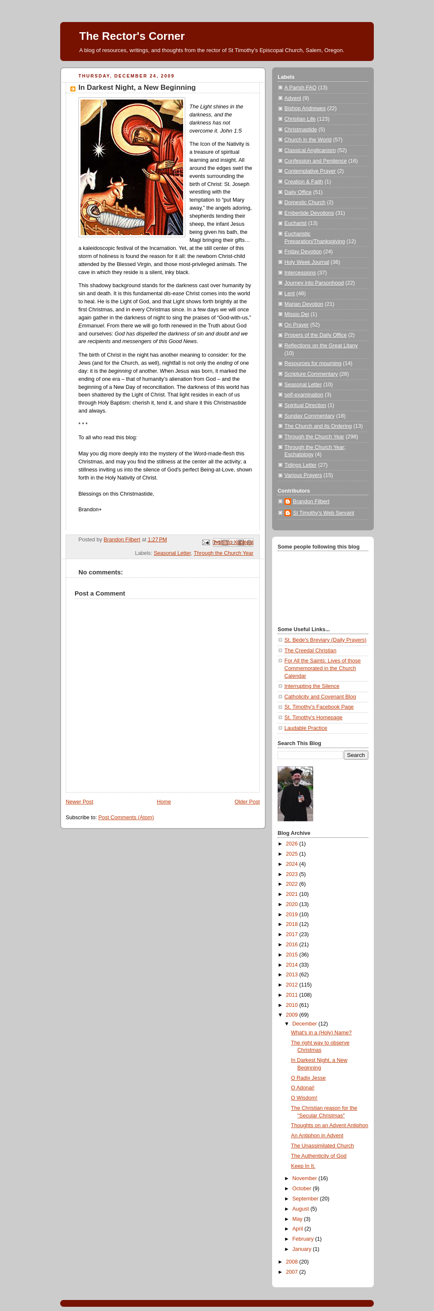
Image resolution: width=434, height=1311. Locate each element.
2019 (293, 914)
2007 (293, 1272)
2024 (293, 864)
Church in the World (307, 140)
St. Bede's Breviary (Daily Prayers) (325, 640)
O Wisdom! (304, 1098)
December (305, 1024)
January (302, 1249)
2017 (293, 934)
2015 (293, 955)
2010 (293, 1005)
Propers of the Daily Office (315, 335)
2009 (293, 1015)
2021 (293, 894)
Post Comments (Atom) (126, 817)
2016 (293, 945)
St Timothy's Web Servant (323, 513)
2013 (293, 975)
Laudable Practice (305, 728)
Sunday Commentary (309, 416)
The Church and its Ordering (318, 426)
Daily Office (298, 192)
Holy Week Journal (306, 262)
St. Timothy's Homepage (313, 718)
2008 (293, 1262)
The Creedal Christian (310, 651)
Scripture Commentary (311, 374)
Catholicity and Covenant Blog (320, 697)
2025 (293, 854)
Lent (289, 294)
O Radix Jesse (308, 1078)
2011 (293, 995)
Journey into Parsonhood (314, 283)
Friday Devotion (303, 252)
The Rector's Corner (132, 36)
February (303, 1239)
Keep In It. (303, 1166)
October (302, 1189)
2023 (293, 874)
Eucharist (295, 223)
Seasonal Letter (172, 553)
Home (164, 802)
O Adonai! (302, 1088)
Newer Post (79, 802)
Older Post (247, 802)
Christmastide (300, 130)
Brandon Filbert (311, 501)
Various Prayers (303, 475)
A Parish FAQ (300, 88)
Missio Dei (296, 314)
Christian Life (300, 119)
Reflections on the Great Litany (321, 346)
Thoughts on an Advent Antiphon (329, 1125)
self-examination (303, 395)
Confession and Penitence (315, 161)
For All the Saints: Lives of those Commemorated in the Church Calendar (322, 668)
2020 (293, 904)
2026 (293, 844)
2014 (293, 965)
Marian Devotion (303, 304)
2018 (293, 924)
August (301, 1209)
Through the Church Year (223, 553)
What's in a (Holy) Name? (321, 1033)
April (298, 1229)
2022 (293, 884)
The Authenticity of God (319, 1156)
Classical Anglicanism (310, 150)
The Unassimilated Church (322, 1146)
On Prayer (296, 325)
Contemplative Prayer (310, 171)
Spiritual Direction (305, 405)
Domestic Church (305, 202)
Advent (292, 98)
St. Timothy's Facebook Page (319, 707)
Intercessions (300, 273)
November (305, 1178)
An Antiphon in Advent (317, 1136)
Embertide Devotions (309, 213)
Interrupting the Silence (311, 686)
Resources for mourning (313, 363)
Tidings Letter (300, 465)
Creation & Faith (303, 182)
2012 (293, 985)
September (306, 1199)
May (298, 1219)
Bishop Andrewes (305, 108)
